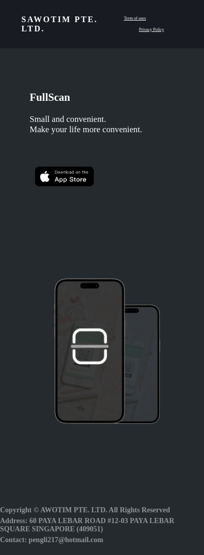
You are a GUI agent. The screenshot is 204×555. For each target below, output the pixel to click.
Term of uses (135, 18)
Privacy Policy (151, 29)
